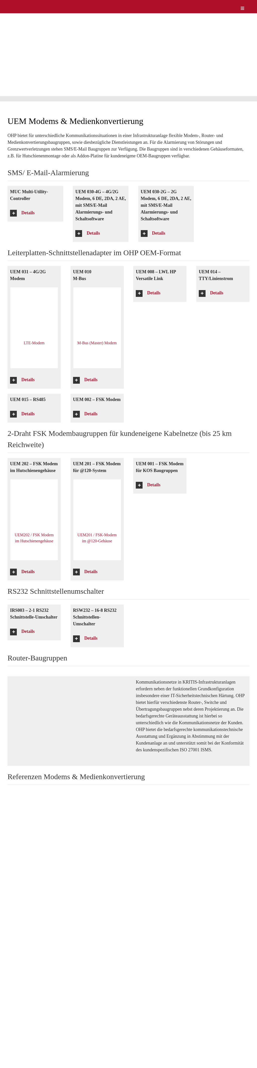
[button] (35, 213)
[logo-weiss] (23, 4)
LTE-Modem (34, 343)
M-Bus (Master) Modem (97, 343)
